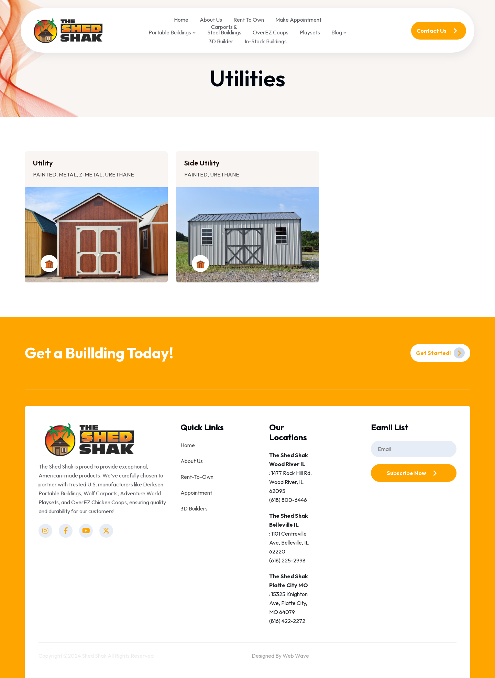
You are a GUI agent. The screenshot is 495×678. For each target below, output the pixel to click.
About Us (211, 19)
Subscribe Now (413, 472)
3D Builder (221, 41)
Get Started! (440, 352)
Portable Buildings (172, 33)
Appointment (196, 492)
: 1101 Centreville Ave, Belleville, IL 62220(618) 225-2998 (289, 538)
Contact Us (439, 30)
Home (181, 19)
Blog (339, 33)
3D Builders (194, 508)
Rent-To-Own (196, 476)
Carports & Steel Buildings (224, 29)
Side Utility (202, 163)
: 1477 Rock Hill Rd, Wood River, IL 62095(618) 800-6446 (290, 477)
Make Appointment (298, 19)
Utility (43, 163)
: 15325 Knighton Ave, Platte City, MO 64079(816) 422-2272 (288, 598)
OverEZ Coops (270, 32)
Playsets (310, 32)
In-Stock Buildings (266, 41)
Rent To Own (248, 19)
